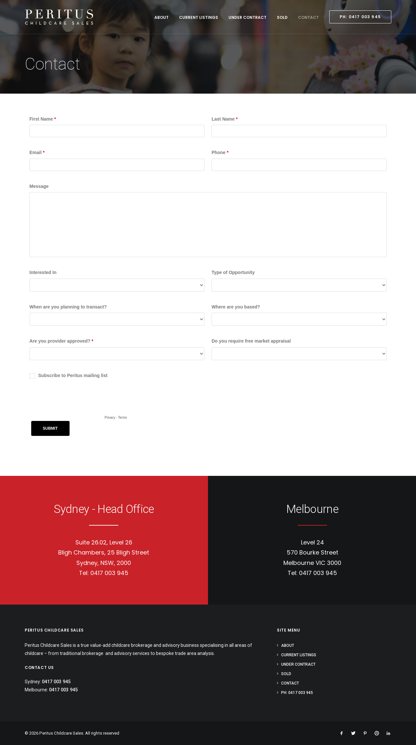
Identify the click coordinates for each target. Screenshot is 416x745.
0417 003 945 (109, 573)
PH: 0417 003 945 (297, 692)
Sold (282, 17)
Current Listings (198, 17)
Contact (308, 17)
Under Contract (247, 17)
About (161, 17)
